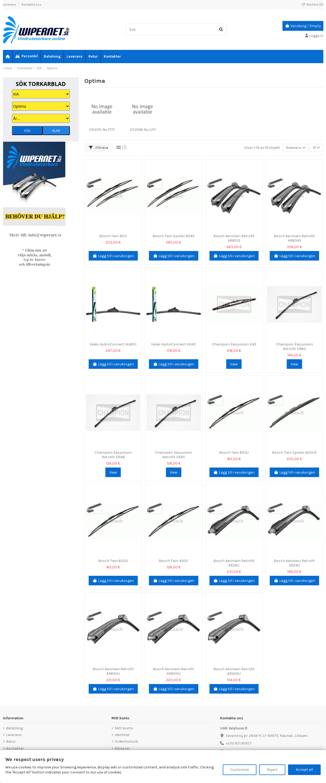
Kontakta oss (31, 4)
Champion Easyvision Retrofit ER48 (113, 454)
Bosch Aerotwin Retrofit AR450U (234, 671)
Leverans (10, 4)
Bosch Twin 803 (113, 236)
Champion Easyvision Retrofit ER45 (173, 454)
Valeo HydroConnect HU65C (113, 344)
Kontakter (15, 748)
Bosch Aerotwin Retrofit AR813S (234, 238)
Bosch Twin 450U (173, 561)
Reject (272, 769)
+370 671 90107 (238, 743)
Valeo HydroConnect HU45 (173, 344)
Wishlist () (312, 4)
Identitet (122, 735)
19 (316, 147)
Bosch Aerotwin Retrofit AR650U (113, 671)
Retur (11, 741)
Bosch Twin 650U (234, 452)
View (234, 364)
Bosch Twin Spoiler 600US (294, 452)
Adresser (122, 748)
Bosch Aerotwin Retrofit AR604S (294, 238)
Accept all (304, 769)
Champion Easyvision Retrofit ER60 (294, 346)
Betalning (14, 728)
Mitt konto (124, 728)
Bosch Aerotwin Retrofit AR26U (234, 563)
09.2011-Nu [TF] (101, 129)
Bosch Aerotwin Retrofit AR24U (294, 563)
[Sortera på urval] (296, 148)
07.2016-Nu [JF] (143, 129)
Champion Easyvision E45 (234, 344)
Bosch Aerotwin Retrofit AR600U (173, 671)
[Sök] (220, 30)
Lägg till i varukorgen (113, 256)
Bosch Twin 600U (113, 561)
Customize (239, 769)
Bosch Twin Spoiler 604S (174, 236)
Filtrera (98, 147)
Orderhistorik (126, 741)
